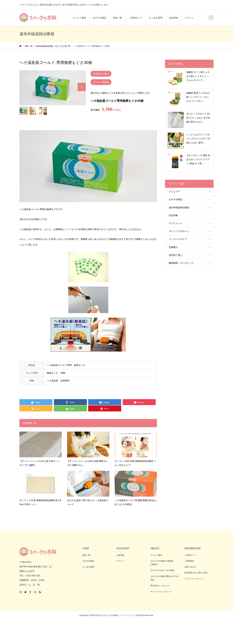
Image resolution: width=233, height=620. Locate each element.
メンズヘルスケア (178, 239)
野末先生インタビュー (160, 586)
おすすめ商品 (99, 17)
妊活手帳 (173, 215)
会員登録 (173, 17)
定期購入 (173, 247)
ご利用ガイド (135, 17)
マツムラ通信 (79, 17)
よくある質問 (155, 17)
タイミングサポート (179, 231)
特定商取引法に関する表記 (196, 573)
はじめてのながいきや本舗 (162, 570)
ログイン (189, 17)
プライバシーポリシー (194, 579)
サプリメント (175, 223)
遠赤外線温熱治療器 (179, 207)
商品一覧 (117, 17)
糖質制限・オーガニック (181, 263)
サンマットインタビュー (161, 591)
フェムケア (174, 191)
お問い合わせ (190, 567)
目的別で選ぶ (175, 255)
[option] (52, 87)
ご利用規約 (189, 561)
